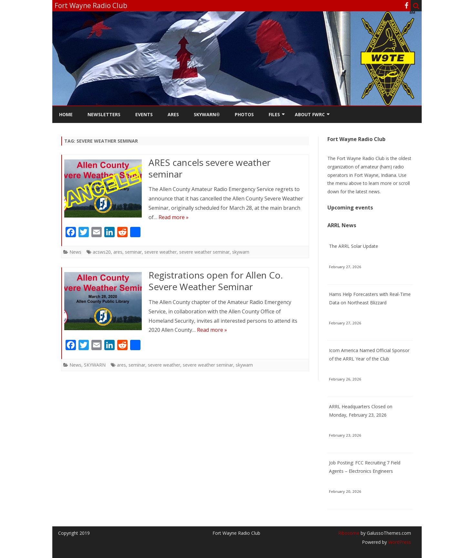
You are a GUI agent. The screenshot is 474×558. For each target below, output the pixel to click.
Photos (244, 114)
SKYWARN (95, 365)
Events (144, 114)
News (75, 252)
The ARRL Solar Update (353, 246)
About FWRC (310, 114)
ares (117, 252)
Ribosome (348, 533)
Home (66, 114)
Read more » (174, 217)
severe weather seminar (204, 252)
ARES (173, 114)
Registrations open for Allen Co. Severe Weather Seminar (216, 281)
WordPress (399, 542)
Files (274, 114)
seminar (133, 252)
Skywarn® (207, 114)
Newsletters (104, 114)
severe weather (160, 252)
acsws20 (102, 252)
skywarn (240, 252)
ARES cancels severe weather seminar (210, 168)
